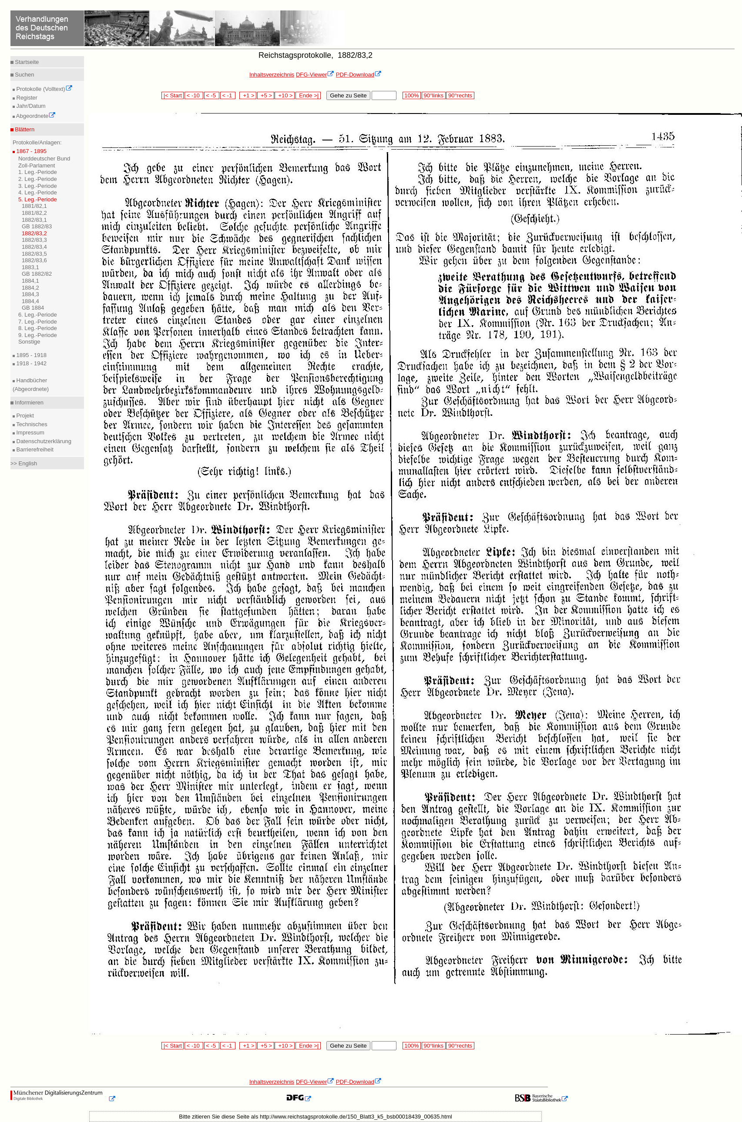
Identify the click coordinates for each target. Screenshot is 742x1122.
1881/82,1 (34, 206)
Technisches (31, 424)
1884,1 (30, 280)
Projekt (24, 415)
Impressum (29, 432)
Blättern (23, 129)
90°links (433, 95)
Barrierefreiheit (34, 449)
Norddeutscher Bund (44, 158)
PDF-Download (359, 74)
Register (26, 97)
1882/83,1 (34, 220)
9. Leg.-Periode (37, 335)
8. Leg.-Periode (37, 328)
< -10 (194, 95)
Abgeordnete (35, 116)
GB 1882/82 (37, 273)
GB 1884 (33, 307)
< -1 (228, 95)
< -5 (212, 95)
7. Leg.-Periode (37, 321)
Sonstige (29, 341)
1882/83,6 (34, 260)
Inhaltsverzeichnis (271, 74)
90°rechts (460, 95)
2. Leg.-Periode (37, 179)
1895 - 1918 (31, 355)
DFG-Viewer (315, 74)
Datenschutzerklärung (43, 441)
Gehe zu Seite (348, 95)
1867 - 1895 (31, 151)
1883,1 (30, 267)
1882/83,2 (34, 233)
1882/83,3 (34, 240)
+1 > (248, 95)
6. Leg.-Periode (37, 314)
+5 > (266, 95)
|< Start (172, 95)
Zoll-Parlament (36, 165)
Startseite (26, 62)
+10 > (284, 95)
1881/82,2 (34, 213)
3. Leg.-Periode (37, 186)
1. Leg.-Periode (37, 172)
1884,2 (30, 287)
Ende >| (308, 95)
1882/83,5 (34, 253)
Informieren (28, 402)
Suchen (23, 74)
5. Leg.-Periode (37, 199)
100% (411, 95)
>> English (23, 463)
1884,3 (30, 294)
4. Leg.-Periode (37, 192)
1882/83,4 (34, 247)
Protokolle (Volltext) (44, 89)
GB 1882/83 (37, 226)
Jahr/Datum (30, 106)
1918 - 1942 (31, 363)
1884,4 (30, 301)
